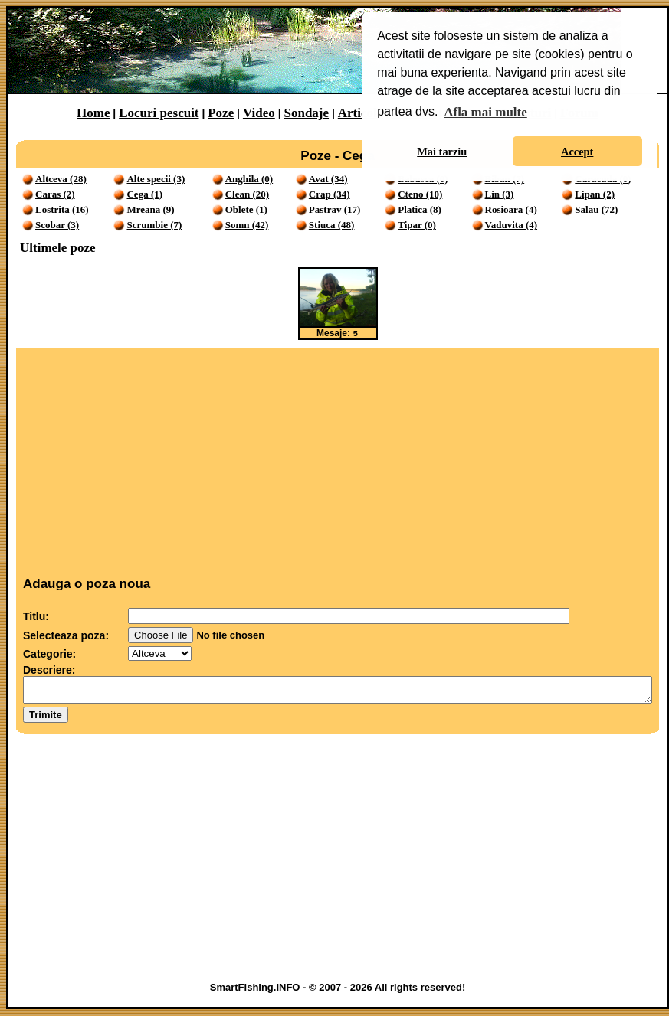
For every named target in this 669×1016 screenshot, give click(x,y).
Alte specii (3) (155, 179)
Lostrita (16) (62, 209)
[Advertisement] (337, 459)
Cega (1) (144, 194)
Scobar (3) (57, 224)
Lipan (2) (595, 194)
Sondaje (306, 113)
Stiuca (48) (332, 224)
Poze (221, 113)
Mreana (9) (150, 209)
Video (259, 113)
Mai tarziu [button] (442, 151)
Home (93, 113)
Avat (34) (328, 179)
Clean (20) (247, 194)
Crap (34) (329, 194)
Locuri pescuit (158, 113)
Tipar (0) (417, 224)
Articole (360, 113)
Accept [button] (577, 151)
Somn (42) (247, 224)
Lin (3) (499, 194)
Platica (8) (419, 209)
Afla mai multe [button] (485, 112)
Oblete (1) (246, 209)
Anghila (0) (249, 179)
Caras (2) (55, 194)
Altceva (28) (61, 179)
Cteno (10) (420, 194)
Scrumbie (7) (154, 224)
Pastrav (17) (335, 209)
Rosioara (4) (511, 209)
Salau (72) (596, 209)
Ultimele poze (58, 247)
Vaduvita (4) (511, 224)
